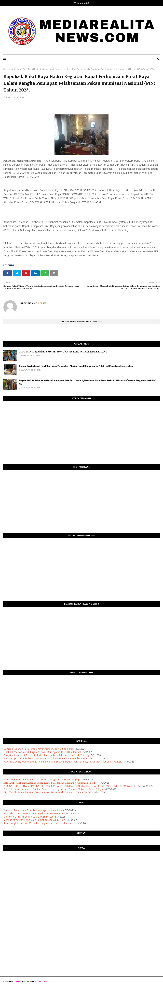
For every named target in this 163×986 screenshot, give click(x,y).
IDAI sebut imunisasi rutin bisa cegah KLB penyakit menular (35, 813)
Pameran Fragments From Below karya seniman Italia (32, 810)
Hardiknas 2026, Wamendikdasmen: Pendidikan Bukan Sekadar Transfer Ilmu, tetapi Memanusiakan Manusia (62, 761)
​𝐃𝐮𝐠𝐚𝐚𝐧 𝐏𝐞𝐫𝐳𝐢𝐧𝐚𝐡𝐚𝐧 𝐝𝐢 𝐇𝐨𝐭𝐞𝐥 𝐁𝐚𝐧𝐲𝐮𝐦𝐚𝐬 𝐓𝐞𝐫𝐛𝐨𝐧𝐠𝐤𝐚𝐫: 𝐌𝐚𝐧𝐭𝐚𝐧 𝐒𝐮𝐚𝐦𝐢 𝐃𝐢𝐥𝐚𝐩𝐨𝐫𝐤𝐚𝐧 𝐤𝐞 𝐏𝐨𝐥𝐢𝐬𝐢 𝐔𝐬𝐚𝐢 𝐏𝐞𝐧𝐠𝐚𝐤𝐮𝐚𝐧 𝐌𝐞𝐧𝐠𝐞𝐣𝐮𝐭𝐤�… (76, 366)
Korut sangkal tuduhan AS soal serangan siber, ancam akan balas (39, 823)
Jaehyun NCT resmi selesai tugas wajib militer (28, 816)
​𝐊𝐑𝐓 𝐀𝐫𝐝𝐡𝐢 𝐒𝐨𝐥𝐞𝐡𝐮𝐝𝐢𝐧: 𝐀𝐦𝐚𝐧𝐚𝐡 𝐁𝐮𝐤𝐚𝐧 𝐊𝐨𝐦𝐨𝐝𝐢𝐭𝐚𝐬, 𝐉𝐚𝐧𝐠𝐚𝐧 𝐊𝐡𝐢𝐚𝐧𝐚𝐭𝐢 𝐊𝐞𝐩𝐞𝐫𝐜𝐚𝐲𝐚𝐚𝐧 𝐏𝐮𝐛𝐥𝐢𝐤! (49, 782)
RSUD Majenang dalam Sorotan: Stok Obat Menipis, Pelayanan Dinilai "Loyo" (63, 351)
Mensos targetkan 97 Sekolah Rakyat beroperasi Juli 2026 (34, 819)
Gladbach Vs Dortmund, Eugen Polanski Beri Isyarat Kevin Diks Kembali (42, 752)
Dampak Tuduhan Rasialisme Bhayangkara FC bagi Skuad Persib (38, 748)
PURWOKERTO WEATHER (81, 866)
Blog (17, 981)
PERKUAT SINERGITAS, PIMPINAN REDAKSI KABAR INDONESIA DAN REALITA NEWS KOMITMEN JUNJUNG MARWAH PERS (71, 785)
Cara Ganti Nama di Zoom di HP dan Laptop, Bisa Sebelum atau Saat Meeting (46, 755)
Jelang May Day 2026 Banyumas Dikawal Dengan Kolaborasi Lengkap (41, 779)
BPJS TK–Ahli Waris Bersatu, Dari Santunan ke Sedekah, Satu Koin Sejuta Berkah (47, 792)
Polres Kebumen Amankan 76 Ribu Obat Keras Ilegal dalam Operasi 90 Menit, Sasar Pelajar (53, 789)
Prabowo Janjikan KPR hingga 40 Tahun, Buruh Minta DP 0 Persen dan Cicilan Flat (48, 758)
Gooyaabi (43, 981)
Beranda (7, 69)
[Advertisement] (81, 908)
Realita (41, 303)
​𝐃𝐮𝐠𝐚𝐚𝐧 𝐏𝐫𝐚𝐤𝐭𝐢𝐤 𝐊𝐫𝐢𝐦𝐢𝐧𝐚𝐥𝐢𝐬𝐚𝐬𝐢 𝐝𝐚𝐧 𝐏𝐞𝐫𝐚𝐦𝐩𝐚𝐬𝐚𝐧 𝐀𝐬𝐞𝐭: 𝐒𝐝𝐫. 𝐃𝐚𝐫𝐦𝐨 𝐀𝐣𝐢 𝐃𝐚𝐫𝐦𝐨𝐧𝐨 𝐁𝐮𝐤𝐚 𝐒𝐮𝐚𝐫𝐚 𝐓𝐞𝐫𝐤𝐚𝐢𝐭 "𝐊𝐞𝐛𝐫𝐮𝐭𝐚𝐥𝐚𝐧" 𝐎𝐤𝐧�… (87, 382)
